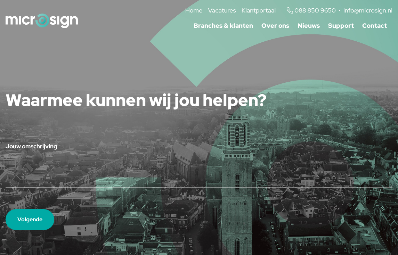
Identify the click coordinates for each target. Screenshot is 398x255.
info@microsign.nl (367, 10)
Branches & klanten (223, 26)
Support (341, 26)
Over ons (275, 26)
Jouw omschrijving (31, 146)
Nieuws (309, 26)
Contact (374, 26)
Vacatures (222, 10)
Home (194, 10)
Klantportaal (259, 10)
